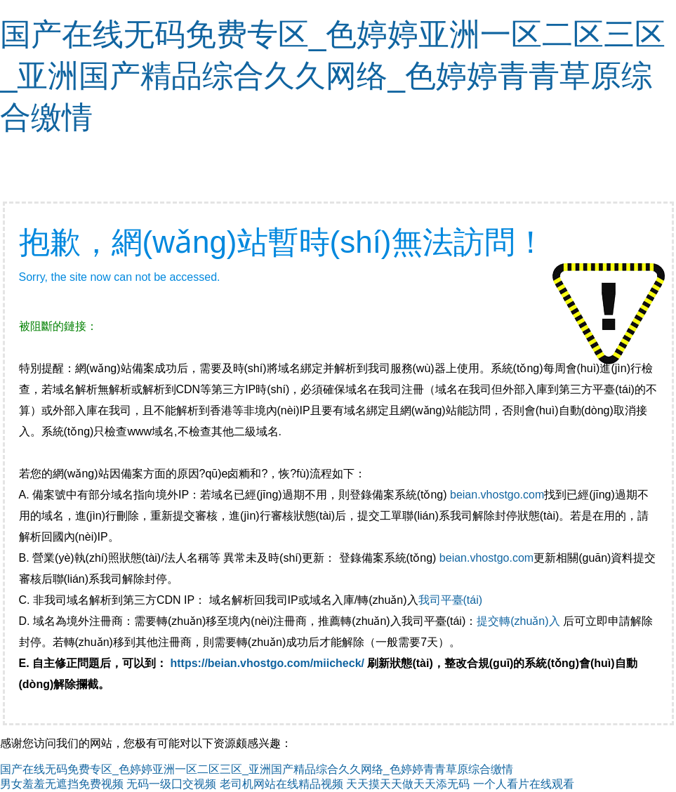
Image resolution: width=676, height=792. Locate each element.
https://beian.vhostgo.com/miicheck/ (268, 663)
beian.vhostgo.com (497, 495)
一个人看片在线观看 (523, 784)
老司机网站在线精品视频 (281, 784)
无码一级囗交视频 (171, 784)
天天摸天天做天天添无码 (408, 784)
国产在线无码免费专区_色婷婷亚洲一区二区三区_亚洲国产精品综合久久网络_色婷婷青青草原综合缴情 (332, 75)
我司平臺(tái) (452, 600)
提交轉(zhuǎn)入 (518, 621)
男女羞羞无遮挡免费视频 (62, 784)
